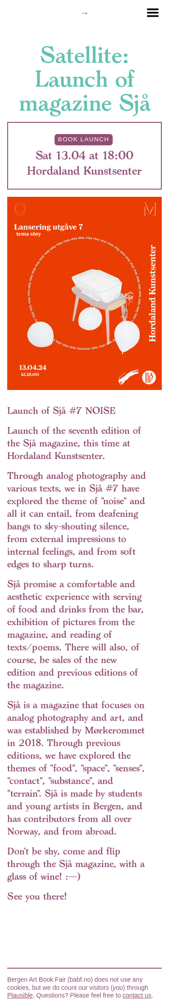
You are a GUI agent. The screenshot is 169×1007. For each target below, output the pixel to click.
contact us (137, 995)
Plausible (20, 995)
